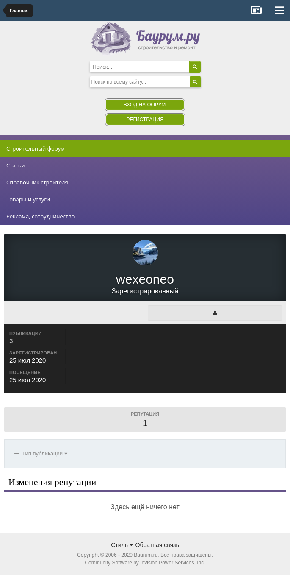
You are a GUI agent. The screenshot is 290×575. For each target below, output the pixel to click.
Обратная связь (157, 545)
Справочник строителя (37, 182)
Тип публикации (40, 453)
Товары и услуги (28, 199)
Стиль (122, 545)
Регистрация (144, 120)
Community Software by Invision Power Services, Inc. (145, 563)
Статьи (15, 165)
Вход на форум (145, 105)
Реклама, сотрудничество (40, 216)
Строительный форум (35, 148)
